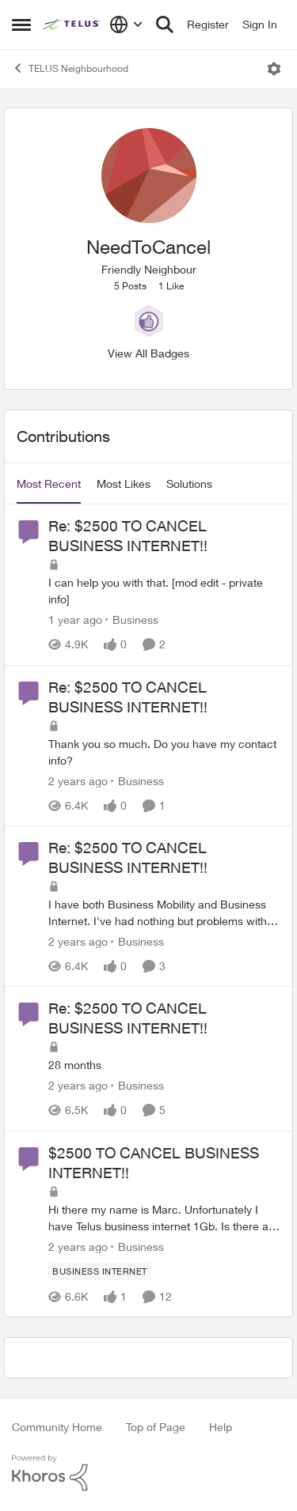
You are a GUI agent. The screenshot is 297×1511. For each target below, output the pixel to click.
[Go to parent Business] (131, 620)
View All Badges (148, 353)
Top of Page (155, 1427)
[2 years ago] (78, 780)
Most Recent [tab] (49, 483)
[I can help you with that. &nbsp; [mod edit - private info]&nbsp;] (164, 591)
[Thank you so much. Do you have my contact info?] (164, 752)
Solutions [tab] (189, 483)
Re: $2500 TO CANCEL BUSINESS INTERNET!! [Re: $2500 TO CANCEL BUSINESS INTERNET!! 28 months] (128, 1018)
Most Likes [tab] (123, 483)
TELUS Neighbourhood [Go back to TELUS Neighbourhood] (70, 68)
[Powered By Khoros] (148, 1473)
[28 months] (164, 1065)
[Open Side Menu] (21, 24)
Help (220, 1427)
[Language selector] (126, 24)
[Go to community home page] (72, 24)
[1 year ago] (75, 620)
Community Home (57, 1427)
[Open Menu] (274, 69)
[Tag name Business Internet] (99, 1271)
